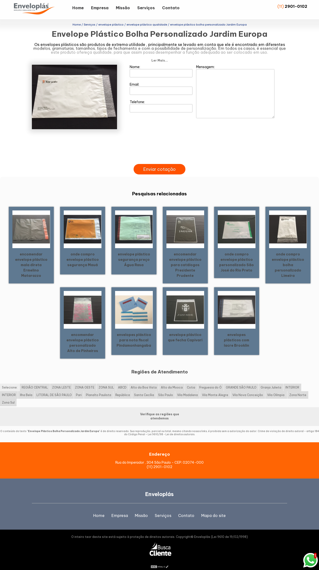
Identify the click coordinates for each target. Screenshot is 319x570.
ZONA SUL (106, 381)
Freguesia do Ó (210, 381)
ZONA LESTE (61, 381)
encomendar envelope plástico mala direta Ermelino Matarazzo (31, 259)
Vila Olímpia (276, 389)
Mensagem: (235, 85)
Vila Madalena (187, 389)
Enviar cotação (159, 163)
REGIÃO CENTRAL (35, 381)
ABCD (122, 381)
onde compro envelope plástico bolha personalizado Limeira (288, 259)
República (122, 389)
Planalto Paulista (98, 389)
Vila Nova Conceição (247, 389)
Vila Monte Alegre (215, 389)
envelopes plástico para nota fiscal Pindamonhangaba (134, 334)
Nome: (161, 65)
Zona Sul (8, 396)
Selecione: (10, 381)
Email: (161, 82)
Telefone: (161, 100)
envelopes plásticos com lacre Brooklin (236, 334)
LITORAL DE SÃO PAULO (54, 389)
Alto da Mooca (172, 381)
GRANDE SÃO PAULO (241, 381)
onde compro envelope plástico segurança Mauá (82, 253)
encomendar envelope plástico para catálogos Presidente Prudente (185, 259)
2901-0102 (296, 6)
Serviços (146, 7)
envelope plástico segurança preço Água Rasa (134, 253)
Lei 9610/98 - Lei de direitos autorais (171, 428)
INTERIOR (292, 381)
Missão (123, 7)
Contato (171, 7)
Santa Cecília (144, 389)
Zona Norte (297, 389)
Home (78, 7)
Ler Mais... (159, 54)
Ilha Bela (26, 389)
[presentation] (159, 152)
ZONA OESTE (84, 381)
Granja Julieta (271, 381)
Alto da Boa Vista (144, 381)
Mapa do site (213, 509)
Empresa (100, 7)
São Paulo (165, 389)
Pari (79, 389)
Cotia (191, 381)
